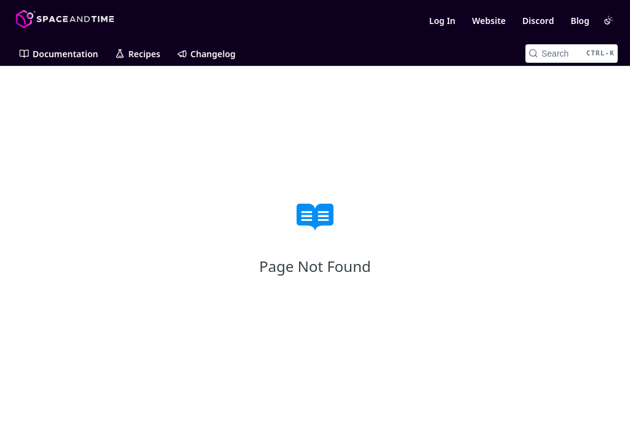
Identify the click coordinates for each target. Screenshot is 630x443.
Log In (442, 20)
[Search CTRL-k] (571, 53)
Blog (579, 20)
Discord (538, 20)
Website (489, 20)
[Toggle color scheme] (608, 20)
